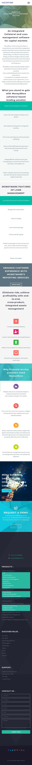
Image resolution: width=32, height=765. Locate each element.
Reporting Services (8, 617)
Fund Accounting (7, 592)
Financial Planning (7, 575)
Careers (4, 655)
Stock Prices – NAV (7, 674)
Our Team (5, 638)
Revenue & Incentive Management (11, 579)
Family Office (6, 581)
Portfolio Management (8, 585)
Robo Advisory (6, 587)
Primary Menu (29, 3)
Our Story (5, 635)
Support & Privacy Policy (9, 671)
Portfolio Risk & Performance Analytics (12, 596)
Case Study (5, 645)
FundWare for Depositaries (9, 610)
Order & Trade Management (9, 577)
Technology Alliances (8, 640)
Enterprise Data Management (11, 614)
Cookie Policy (6, 679)
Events (4, 653)
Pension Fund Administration (9, 594)
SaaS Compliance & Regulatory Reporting (14, 619)
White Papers (6, 643)
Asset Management (8, 589)
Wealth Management (8, 571)
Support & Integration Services (11, 612)
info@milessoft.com (19, 558)
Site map (4, 676)
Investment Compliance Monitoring (12, 603)
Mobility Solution (7, 583)
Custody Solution (7, 601)
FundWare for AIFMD (7, 608)
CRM (4, 573)
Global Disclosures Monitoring (10, 606)
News (3, 650)
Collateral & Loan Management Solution (14, 598)
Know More (16, 284)
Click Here (6, 490)
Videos (4, 648)
